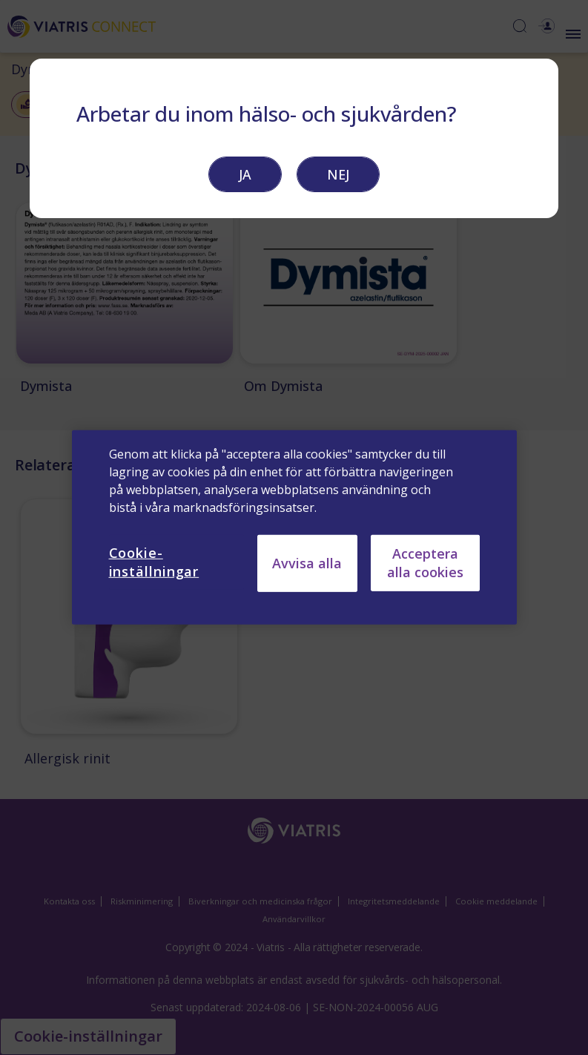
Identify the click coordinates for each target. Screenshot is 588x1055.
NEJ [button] (338, 174)
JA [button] (245, 174)
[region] (294, 527)
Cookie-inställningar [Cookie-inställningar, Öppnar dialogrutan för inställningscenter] (154, 562)
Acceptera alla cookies (425, 563)
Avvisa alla (307, 563)
